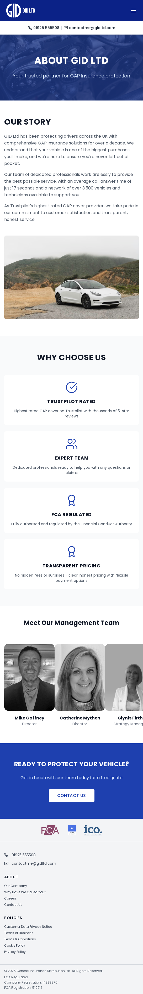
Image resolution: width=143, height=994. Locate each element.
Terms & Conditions (20, 939)
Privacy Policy (15, 952)
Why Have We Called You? (25, 892)
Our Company (15, 886)
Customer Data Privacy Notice (28, 926)
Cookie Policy (14, 945)
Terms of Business (18, 933)
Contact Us (71, 795)
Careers (10, 898)
